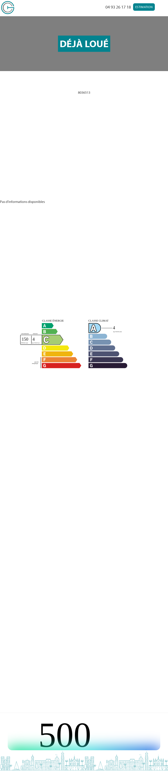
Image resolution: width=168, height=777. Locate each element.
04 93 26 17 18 (118, 7)
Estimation (144, 7)
